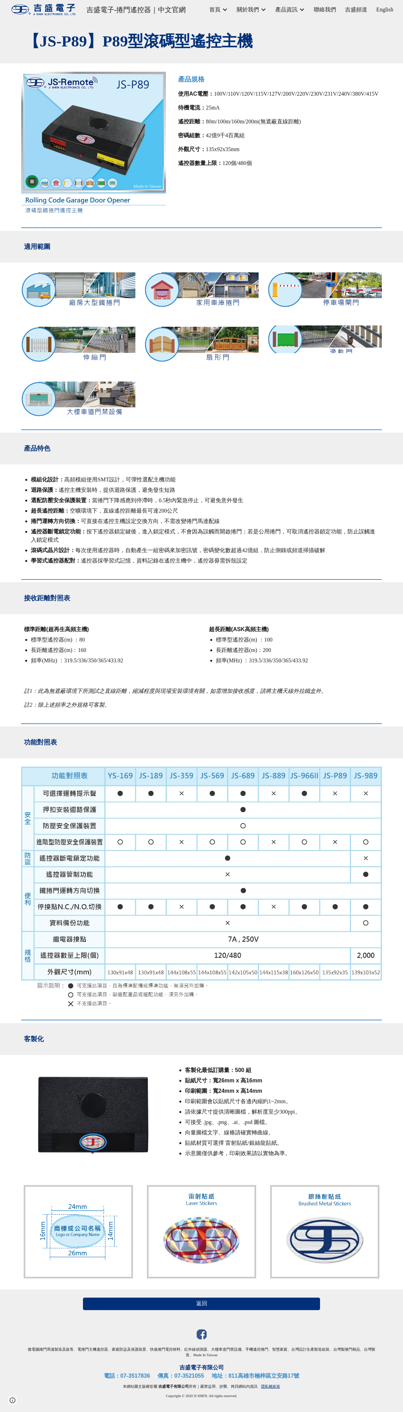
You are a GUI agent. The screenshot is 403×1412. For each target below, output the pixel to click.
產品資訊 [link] (286, 9)
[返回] (201, 1304)
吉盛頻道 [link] (356, 9)
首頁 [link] (214, 9)
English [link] (384, 9)
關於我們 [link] (248, 9)
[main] (201, 41)
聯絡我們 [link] (325, 9)
